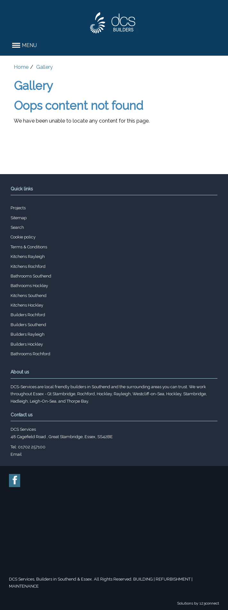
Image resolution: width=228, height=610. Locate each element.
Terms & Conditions (29, 247)
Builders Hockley (27, 344)
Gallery (44, 67)
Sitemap (19, 217)
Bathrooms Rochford (30, 353)
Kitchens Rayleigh (28, 256)
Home (21, 67)
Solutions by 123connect (198, 603)
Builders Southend (28, 324)
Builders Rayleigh (28, 334)
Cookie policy (23, 237)
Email (16, 454)
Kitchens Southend (28, 295)
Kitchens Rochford (28, 266)
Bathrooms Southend (31, 276)
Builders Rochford (28, 314)
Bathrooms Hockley (29, 285)
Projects (18, 207)
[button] (114, 45)
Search (17, 227)
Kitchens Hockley (27, 305)
